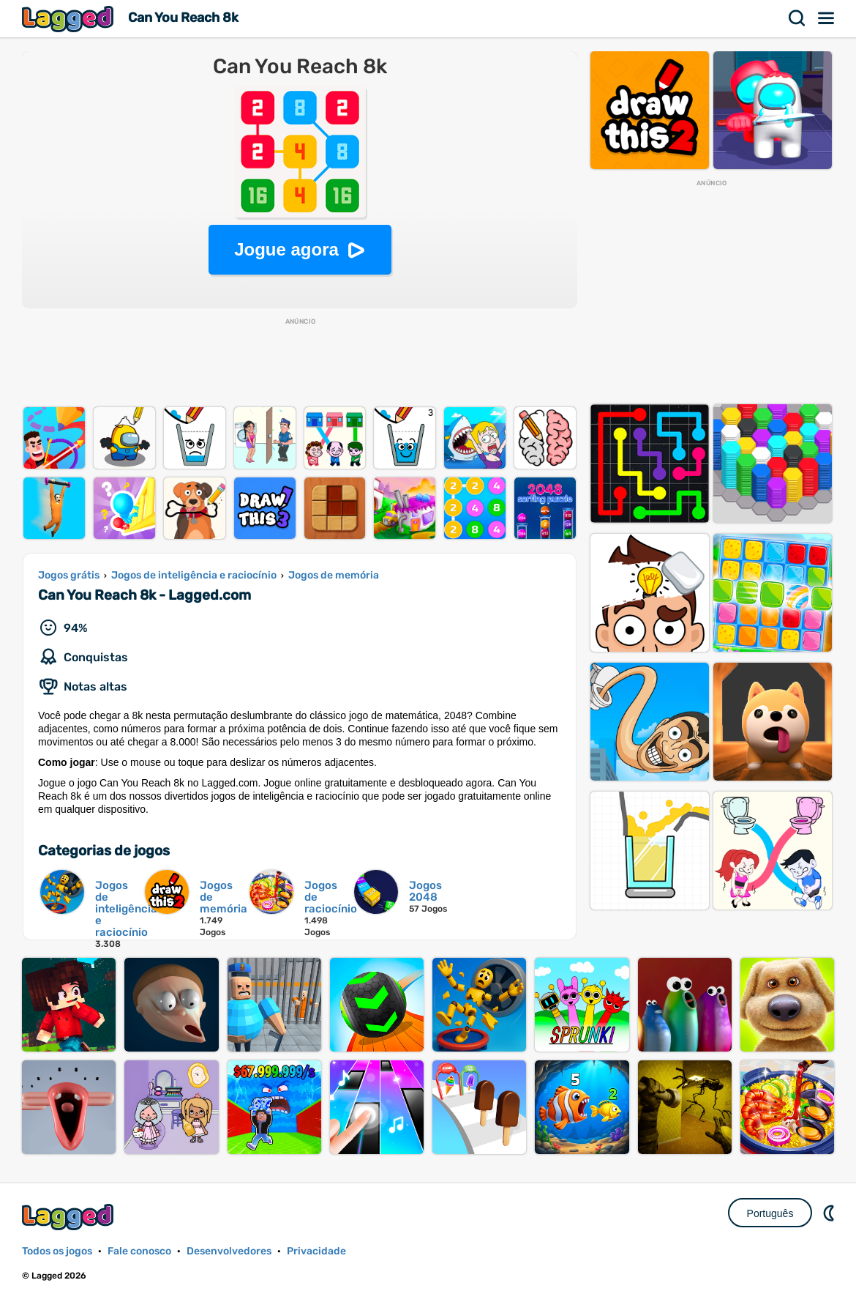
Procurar (797, 18)
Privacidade (316, 1251)
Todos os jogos (57, 1251)
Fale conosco (139, 1251)
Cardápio (826, 18)
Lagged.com (69, 1216)
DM (830, 1212)
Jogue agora (286, 249)
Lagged (69, 18)
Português (770, 1213)
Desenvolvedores (229, 1251)
